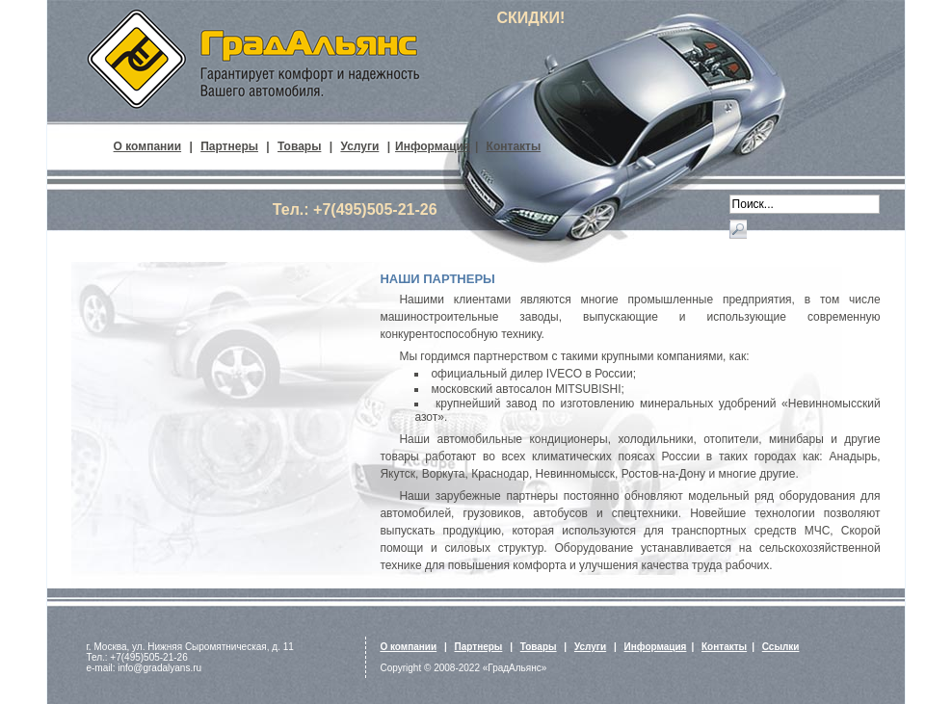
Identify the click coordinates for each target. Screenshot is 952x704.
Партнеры (229, 146)
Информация (432, 146)
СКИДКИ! (530, 18)
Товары (299, 146)
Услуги (359, 146)
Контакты (514, 146)
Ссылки (781, 646)
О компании (148, 146)
